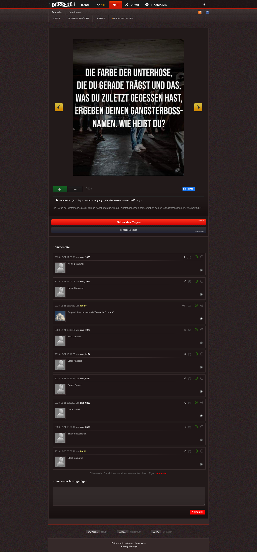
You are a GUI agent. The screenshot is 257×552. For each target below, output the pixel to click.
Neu (115, 5)
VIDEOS (100, 18)
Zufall (132, 5)
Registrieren (75, 12)
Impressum (140, 543)
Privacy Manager (129, 546)
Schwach (75, 189)
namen (125, 200)
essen (117, 200)
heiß (133, 200)
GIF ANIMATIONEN (122, 18)
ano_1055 (85, 257)
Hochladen (156, 5)
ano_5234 (85, 378)
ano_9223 (85, 403)
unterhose (90, 200)
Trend (85, 5)
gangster (108, 200)
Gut (60, 189)
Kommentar (65, 200)
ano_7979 (85, 330)
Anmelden (57, 12)
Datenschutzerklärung (122, 543)
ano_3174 (85, 354)
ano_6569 (85, 427)
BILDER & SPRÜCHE (77, 18)
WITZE (56, 18)
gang (100, 200)
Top (100, 5)
